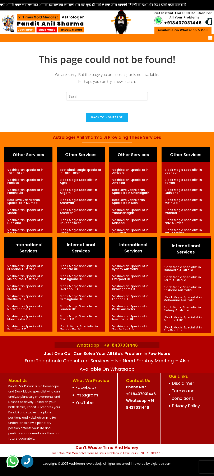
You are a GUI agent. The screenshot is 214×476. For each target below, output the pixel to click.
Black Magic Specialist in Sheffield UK (78, 267)
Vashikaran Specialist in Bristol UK (25, 287)
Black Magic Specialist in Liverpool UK (78, 287)
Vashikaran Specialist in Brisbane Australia (25, 267)
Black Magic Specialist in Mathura (183, 201)
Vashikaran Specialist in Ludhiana (25, 221)
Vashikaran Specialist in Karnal (25, 231)
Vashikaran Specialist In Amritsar (130, 181)
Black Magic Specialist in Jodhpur (183, 171)
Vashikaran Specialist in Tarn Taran (25, 171)
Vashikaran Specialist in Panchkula (25, 191)
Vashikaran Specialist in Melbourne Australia (25, 277)
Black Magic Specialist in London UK (78, 307)
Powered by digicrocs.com (152, 464)
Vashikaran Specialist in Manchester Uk (25, 317)
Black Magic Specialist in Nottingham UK (78, 277)
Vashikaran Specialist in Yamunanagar (130, 211)
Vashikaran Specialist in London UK (130, 297)
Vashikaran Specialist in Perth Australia (130, 307)
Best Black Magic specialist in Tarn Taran (80, 171)
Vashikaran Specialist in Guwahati (130, 231)
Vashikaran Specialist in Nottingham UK (25, 307)
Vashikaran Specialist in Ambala (130, 171)
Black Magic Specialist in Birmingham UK (78, 297)
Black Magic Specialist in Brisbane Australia (182, 288)
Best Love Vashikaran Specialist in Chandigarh (130, 191)
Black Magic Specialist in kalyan (183, 181)
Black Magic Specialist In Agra (78, 181)
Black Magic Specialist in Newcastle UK (79, 327)
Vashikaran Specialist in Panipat (25, 181)
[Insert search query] (107, 96)
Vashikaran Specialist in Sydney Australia (130, 267)
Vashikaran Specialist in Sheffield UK (25, 297)
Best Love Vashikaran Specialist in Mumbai (23, 201)
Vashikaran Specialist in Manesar (130, 221)
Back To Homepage (107, 117)
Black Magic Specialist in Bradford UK (183, 328)
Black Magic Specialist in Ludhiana (183, 191)
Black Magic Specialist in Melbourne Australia (183, 298)
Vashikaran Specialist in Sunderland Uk (130, 327)
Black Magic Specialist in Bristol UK (78, 317)
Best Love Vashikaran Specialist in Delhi (128, 201)
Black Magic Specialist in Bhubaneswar (78, 221)
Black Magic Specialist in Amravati (78, 201)
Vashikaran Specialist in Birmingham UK (130, 287)
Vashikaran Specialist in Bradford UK (25, 327)
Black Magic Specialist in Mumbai (183, 211)
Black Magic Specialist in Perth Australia (182, 278)
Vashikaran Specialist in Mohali (25, 211)
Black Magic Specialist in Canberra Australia (182, 268)
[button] (210, 38)
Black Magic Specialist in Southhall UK (183, 318)
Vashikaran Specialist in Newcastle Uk (130, 317)
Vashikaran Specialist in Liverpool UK (130, 277)
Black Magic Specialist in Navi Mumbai (183, 221)
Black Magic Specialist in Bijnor (78, 231)
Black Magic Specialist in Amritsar (78, 211)
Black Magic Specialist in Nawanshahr (183, 231)
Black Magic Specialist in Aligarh (78, 191)
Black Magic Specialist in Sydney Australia (182, 308)
